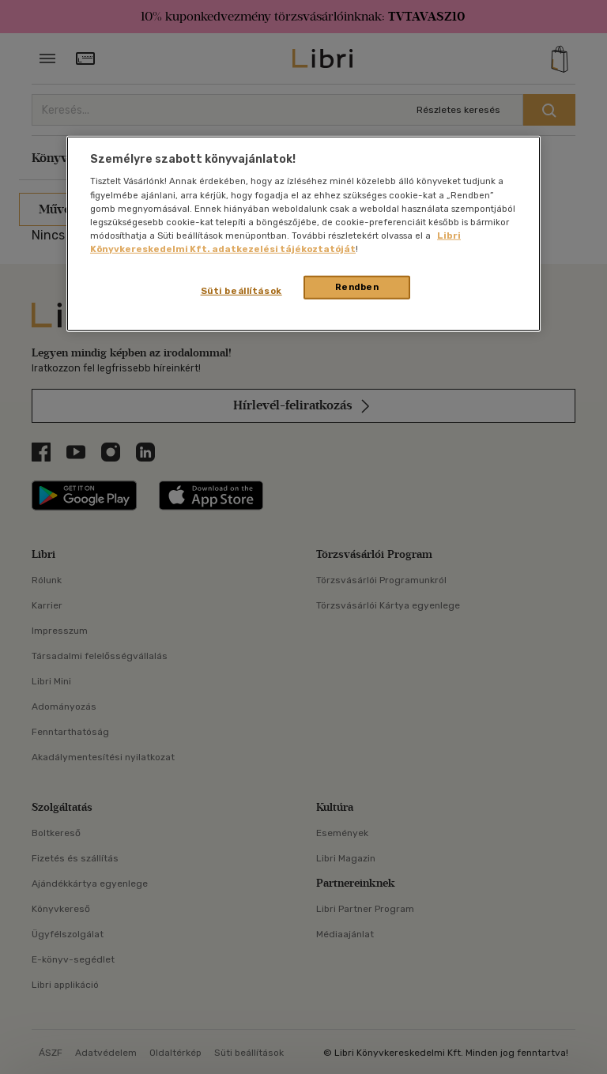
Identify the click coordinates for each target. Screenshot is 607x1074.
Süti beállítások (241, 290)
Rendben (357, 286)
